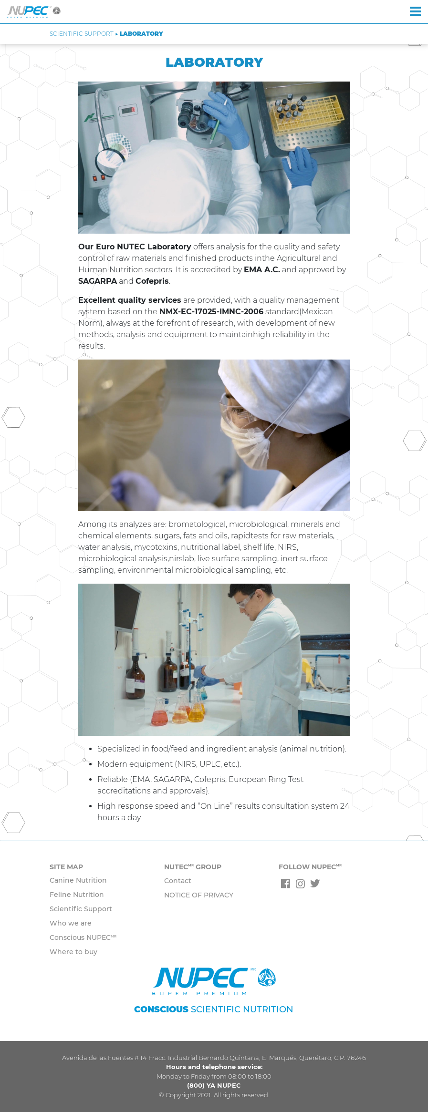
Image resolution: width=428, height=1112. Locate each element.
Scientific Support (81, 909)
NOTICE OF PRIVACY (198, 895)
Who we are (71, 923)
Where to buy (73, 951)
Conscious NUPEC (83, 937)
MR (113, 936)
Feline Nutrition (77, 894)
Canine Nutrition (78, 880)
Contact (177, 880)
